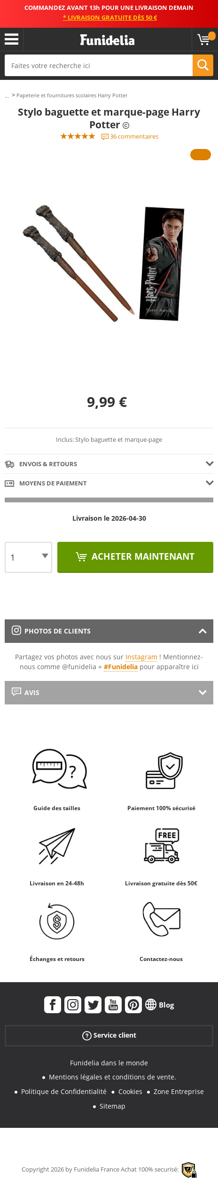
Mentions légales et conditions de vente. (112, 1076)
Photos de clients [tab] (51, 630)
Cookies (130, 1091)
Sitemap (112, 1106)
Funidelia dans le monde (109, 1062)
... (7, 95)
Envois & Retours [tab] (41, 464)
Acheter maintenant (142, 556)
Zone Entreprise (179, 1091)
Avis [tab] (25, 692)
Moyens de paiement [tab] (46, 484)
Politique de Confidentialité (64, 1091)
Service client (109, 1035)
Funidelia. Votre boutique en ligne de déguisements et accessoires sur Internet (107, 40)
